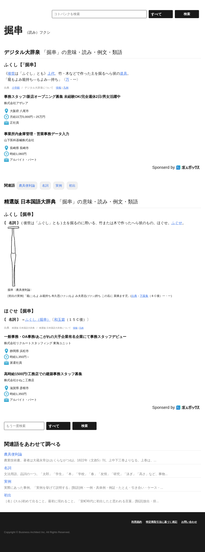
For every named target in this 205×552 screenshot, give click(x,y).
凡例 (65, 87)
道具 (123, 73)
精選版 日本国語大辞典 (30, 201)
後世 (11, 73)
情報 (58, 87)
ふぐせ (176, 223)
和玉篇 (59, 320)
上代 (51, 73)
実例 (59, 185)
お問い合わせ (189, 521)
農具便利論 (27, 185)
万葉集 (144, 295)
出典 (134, 295)
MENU (8, 4)
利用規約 (136, 521)
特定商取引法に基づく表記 (161, 521)
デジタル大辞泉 (22, 52)
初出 (72, 185)
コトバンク (24, 14)
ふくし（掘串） (37, 320)
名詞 (45, 185)
